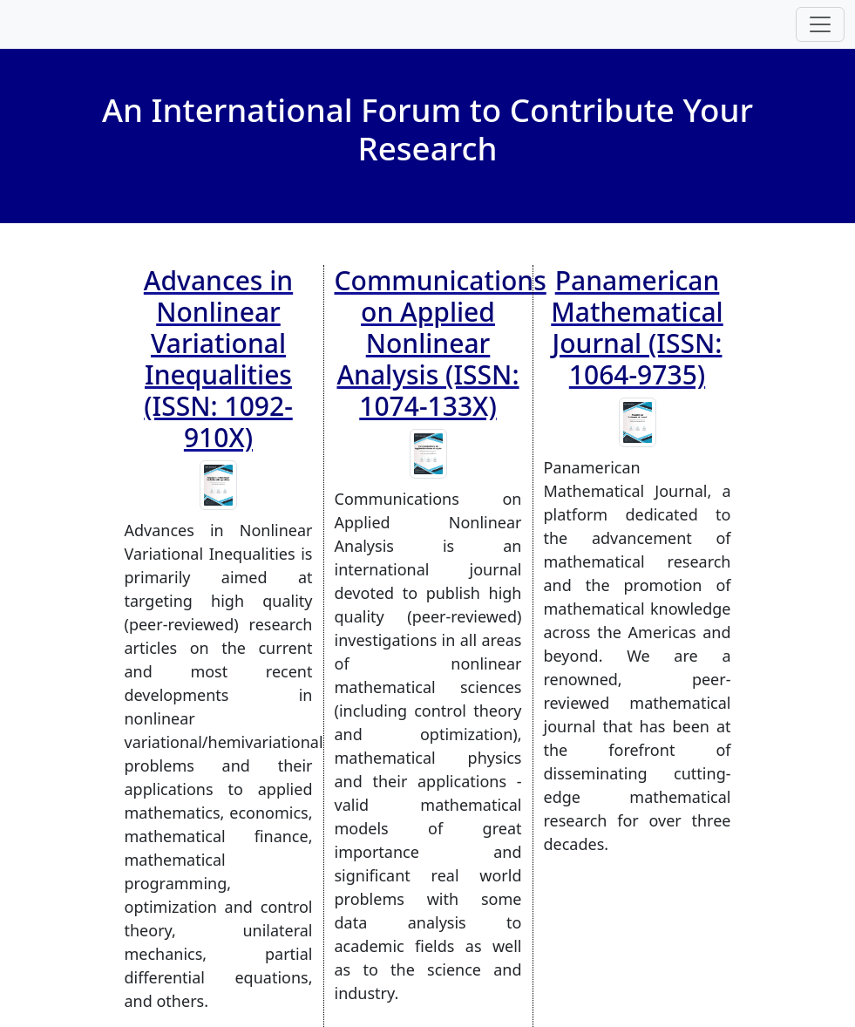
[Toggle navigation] (820, 24)
